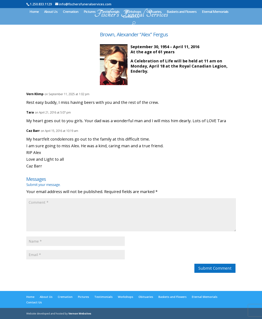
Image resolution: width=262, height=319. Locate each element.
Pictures (90, 12)
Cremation (70, 12)
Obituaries (154, 12)
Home (34, 12)
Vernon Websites (79, 313)
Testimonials (110, 12)
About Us (51, 12)
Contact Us (131, 17)
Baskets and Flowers (182, 12)
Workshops (133, 12)
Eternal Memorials (215, 12)
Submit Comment (215, 268)
